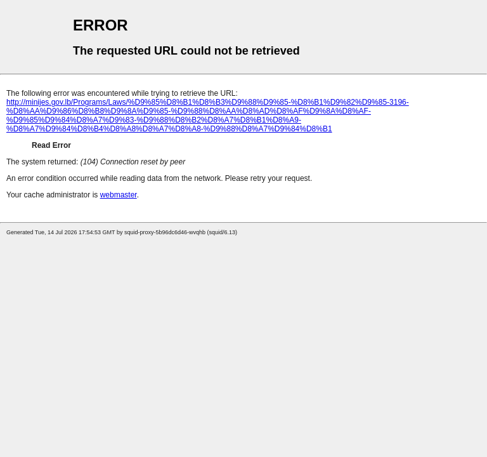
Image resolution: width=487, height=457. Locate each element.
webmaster (118, 194)
